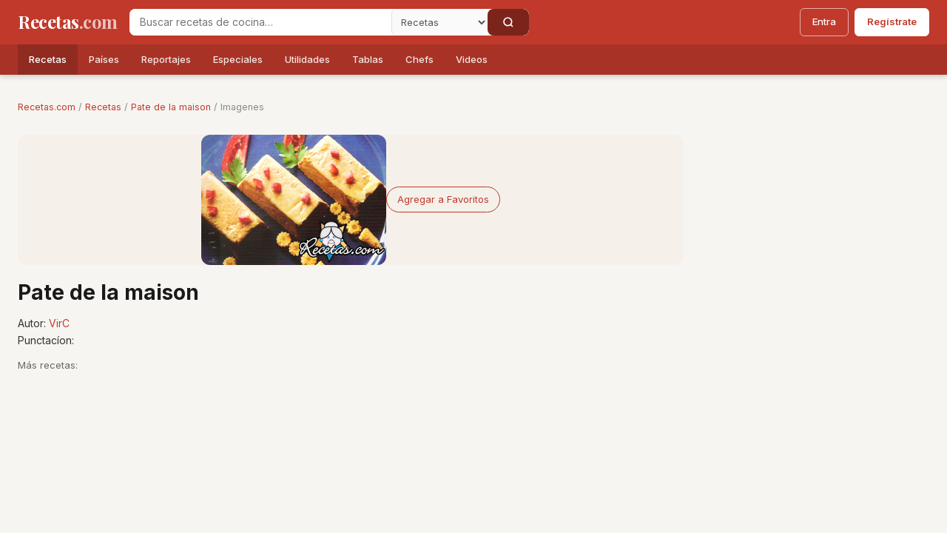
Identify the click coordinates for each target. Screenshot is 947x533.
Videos (472, 59)
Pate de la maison (171, 107)
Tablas (367, 59)
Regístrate (892, 21)
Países (104, 59)
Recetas (48, 59)
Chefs (419, 59)
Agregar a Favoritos (443, 199)
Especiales (238, 59)
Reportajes (166, 59)
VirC (59, 323)
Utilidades (307, 59)
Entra (824, 21)
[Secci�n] (439, 22)
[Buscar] (508, 22)
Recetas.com (46, 107)
